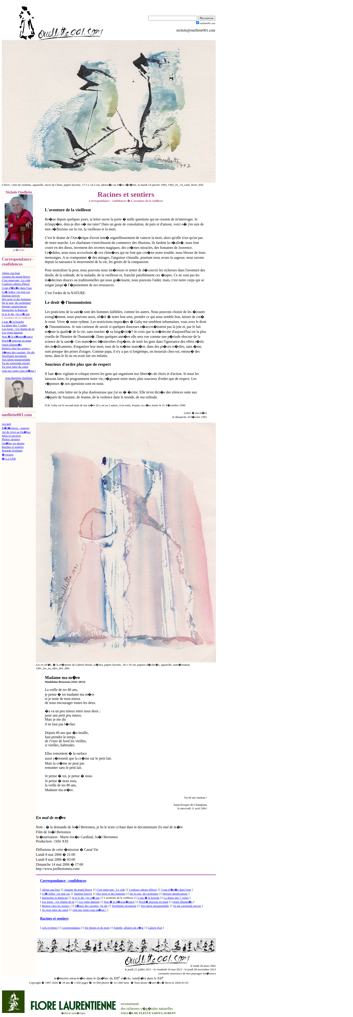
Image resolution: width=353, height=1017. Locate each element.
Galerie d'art (155, 927)
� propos (8, 454)
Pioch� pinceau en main (16, 340)
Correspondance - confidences (63, 881)
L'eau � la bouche (13, 321)
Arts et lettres (49, 927)
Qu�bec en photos (13, 443)
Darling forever (11, 295)
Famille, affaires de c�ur (129, 927)
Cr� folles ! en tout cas (16, 292)
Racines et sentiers (13, 447)
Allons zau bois (11, 273)
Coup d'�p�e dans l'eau (17, 288)
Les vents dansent (12, 332)
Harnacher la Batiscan (15, 310)
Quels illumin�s (12, 344)
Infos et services (11, 435)
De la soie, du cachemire (16, 302)
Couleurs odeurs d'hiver (16, 284)
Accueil (6, 424)
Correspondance (71, 927)
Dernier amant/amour (14, 306)
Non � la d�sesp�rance (17, 336)
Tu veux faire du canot (15, 366)
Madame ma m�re (62, 677)
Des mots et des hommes (16, 299)
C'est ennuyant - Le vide (16, 280)
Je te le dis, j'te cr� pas (15, 314)
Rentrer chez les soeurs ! (16, 348)
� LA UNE (9, 458)
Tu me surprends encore (16, 363)
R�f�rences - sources (15, 428)
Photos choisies (11, 439)
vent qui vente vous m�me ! (19, 370)
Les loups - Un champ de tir (18, 329)
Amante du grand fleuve (16, 276)
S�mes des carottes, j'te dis (18, 352)
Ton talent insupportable (16, 359)
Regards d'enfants (12, 450)
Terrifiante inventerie (14, 356)
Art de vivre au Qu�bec (16, 432)
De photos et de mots (97, 927)
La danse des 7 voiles (14, 325)
